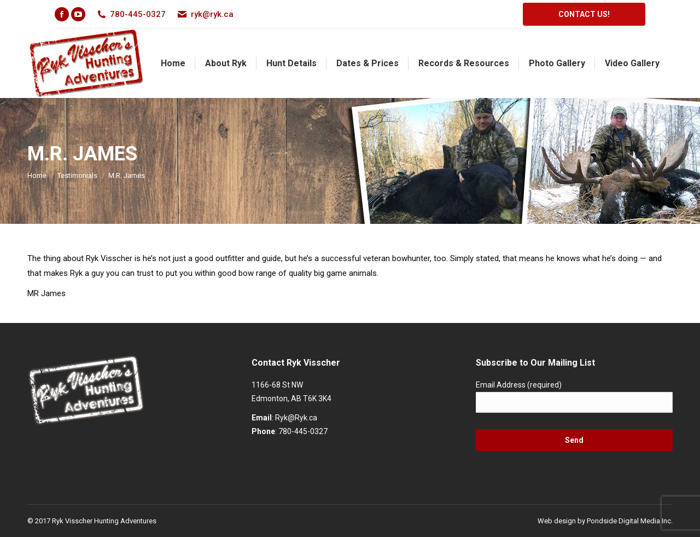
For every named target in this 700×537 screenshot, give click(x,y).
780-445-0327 (303, 431)
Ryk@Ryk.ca (296, 417)
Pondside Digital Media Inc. (630, 521)
